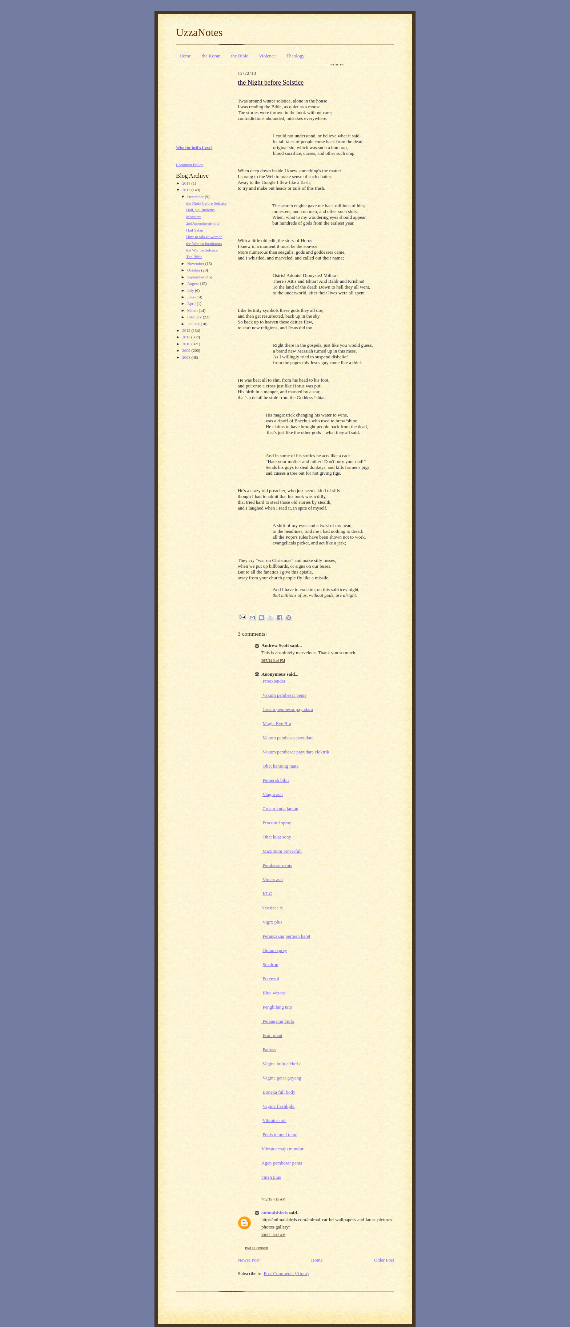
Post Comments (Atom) (286, 1273)
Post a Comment (256, 1248)
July (191, 290)
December (196, 196)
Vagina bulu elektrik (281, 1063)
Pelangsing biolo (277, 1021)
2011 (186, 337)
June (191, 297)
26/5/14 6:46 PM (273, 661)
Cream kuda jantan (280, 808)
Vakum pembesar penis (283, 695)
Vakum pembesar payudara (288, 737)
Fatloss (269, 1049)
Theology (295, 56)
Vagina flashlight (278, 1106)
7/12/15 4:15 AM (273, 1199)
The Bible (194, 256)
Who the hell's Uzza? (194, 147)
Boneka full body (278, 1092)
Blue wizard (273, 993)
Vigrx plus (273, 922)
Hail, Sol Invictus (200, 210)
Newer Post (249, 1260)
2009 (186, 350)
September (196, 277)
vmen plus (271, 1177)
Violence (267, 56)
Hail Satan (194, 230)
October (194, 270)
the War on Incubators (204, 243)
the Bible (239, 56)
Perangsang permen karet (286, 936)
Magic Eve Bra (276, 723)
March (193, 310)
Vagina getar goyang (281, 1078)
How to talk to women (204, 236)
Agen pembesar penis (281, 1163)
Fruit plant (272, 1035)
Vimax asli (272, 879)
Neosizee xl (272, 907)
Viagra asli (272, 794)
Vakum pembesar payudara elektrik (295, 752)
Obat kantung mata (280, 766)
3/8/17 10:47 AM (273, 1235)
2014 (186, 183)
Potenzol (270, 978)
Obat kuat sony (276, 837)
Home (185, 56)
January (194, 324)
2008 (186, 357)
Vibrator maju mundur (282, 1148)
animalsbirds (274, 1212)
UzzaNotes (199, 32)
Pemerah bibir (275, 780)
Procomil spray (276, 822)
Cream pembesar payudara (287, 709)
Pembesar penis (277, 865)
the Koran (211, 56)
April (192, 303)
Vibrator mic (274, 1120)
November (196, 263)
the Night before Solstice (206, 203)
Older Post (384, 1260)
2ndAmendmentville (203, 223)
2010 (186, 344)
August (193, 283)
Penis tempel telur (279, 1134)
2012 (186, 330)
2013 (186, 190)
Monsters (193, 216)
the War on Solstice (202, 250)
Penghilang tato (277, 1007)
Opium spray (274, 950)
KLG (267, 893)
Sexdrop (270, 964)
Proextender (273, 681)
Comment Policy (189, 164)
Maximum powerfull (281, 851)
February (195, 317)
